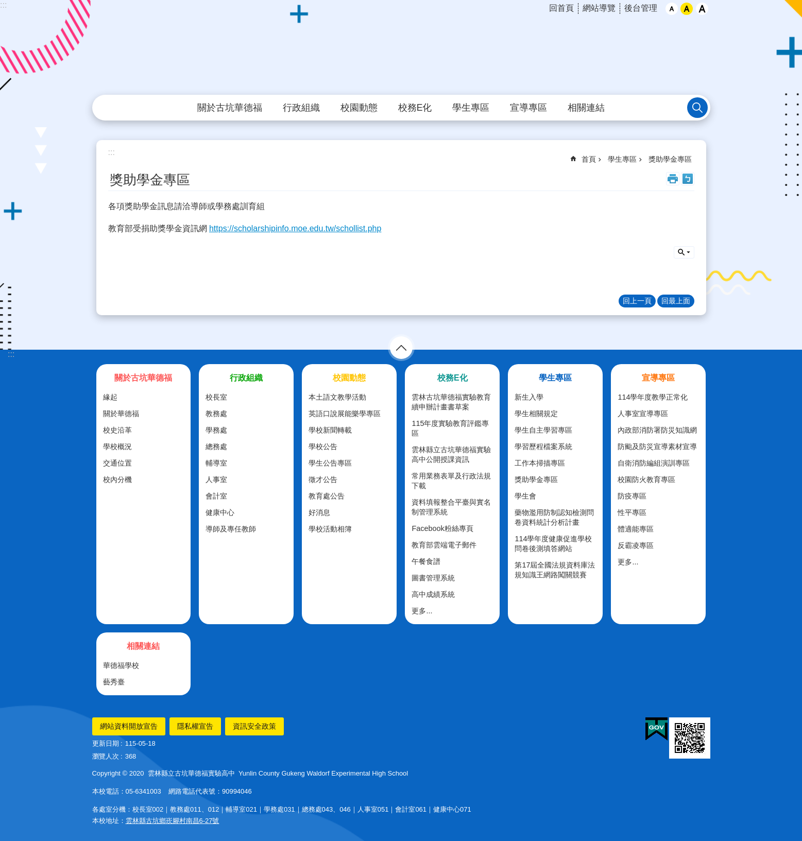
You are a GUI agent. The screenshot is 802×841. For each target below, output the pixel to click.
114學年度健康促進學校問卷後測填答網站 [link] (553, 544)
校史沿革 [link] (117, 430)
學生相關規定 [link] (536, 413)
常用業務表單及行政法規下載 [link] (451, 481)
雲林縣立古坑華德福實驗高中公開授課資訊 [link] (451, 454)
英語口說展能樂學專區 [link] (345, 413)
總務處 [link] (216, 446)
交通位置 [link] (117, 463)
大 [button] (702, 9)
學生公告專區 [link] (330, 463)
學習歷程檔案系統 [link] (543, 446)
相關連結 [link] (586, 107)
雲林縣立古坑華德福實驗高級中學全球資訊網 (401, 47)
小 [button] (672, 9)
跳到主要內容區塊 (5, 5)
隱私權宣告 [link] (195, 726)
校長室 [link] (216, 397)
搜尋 (684, 252)
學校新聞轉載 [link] (330, 430)
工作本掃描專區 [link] (540, 463)
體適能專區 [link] (636, 529)
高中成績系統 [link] (433, 594)
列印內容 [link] (672, 178)
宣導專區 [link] (528, 107)
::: (3, 5)
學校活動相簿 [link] (330, 529)
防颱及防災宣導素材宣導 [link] (657, 446)
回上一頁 (637, 301)
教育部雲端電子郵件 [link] (444, 545)
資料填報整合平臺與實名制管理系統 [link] (451, 507)
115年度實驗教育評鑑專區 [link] (450, 428)
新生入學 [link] (529, 397)
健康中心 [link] (220, 512)
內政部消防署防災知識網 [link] (657, 430)
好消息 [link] (319, 512)
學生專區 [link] (470, 107)
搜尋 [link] (697, 107)
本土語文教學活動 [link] (337, 397)
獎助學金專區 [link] (670, 159)
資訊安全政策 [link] (254, 726)
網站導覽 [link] (599, 8)
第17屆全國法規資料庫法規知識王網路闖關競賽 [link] (555, 570)
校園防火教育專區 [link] (646, 479)
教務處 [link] (216, 413)
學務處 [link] (216, 430)
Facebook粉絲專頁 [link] (442, 528)
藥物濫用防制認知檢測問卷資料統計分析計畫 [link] (554, 517)
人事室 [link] (216, 479)
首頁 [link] (589, 159)
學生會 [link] (525, 496)
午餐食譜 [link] (426, 561)
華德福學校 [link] (121, 665)
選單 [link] (401, 347)
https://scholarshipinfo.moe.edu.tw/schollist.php (295, 228)
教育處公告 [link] (327, 496)
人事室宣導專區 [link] (643, 413)
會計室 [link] (216, 496)
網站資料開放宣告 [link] (129, 726)
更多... (422, 611)
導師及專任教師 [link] (231, 529)
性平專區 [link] (632, 512)
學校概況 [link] (117, 446)
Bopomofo (687, 178)
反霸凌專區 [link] (636, 545)
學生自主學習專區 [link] (543, 430)
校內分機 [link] (117, 479)
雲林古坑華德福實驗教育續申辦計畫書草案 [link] (451, 402)
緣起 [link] (110, 397)
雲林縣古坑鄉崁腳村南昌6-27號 (172, 821)
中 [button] (686, 9)
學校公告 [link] (323, 446)
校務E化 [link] (415, 107)
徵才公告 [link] (323, 479)
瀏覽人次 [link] (105, 756)
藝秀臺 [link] (114, 682)
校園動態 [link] (359, 107)
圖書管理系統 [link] (433, 578)
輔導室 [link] (216, 463)
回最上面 (675, 301)
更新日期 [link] (105, 743)
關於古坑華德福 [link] (229, 107)
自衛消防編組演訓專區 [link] (654, 463)
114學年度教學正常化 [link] (653, 397)
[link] (656, 729)
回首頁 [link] (561, 8)
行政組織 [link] (301, 107)
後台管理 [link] (640, 8)
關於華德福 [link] (121, 413)
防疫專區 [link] (632, 496)
